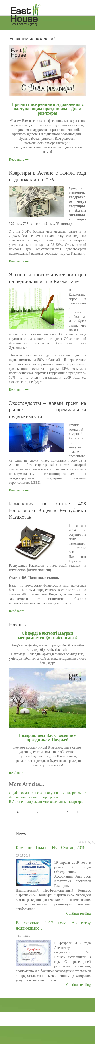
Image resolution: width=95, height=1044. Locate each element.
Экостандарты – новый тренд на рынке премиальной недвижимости (47, 409)
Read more (16, 159)
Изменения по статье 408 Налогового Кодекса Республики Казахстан (47, 510)
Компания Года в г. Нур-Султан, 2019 (50, 847)
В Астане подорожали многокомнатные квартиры (46, 801)
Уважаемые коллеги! (32, 38)
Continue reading (78, 913)
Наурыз (17, 624)
